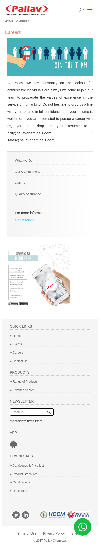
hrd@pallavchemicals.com (29, 133)
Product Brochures (24, 474)
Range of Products (24, 381)
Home (9, 21)
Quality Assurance (28, 194)
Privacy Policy (54, 533)
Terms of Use (26, 533)
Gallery (20, 183)
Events (16, 344)
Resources (18, 491)
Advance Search (22, 390)
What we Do (24, 160)
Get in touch (24, 220)
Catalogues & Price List (27, 465)
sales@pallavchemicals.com (31, 140)
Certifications (20, 482)
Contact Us (19, 361)
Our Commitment (27, 171)
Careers (16, 352)
